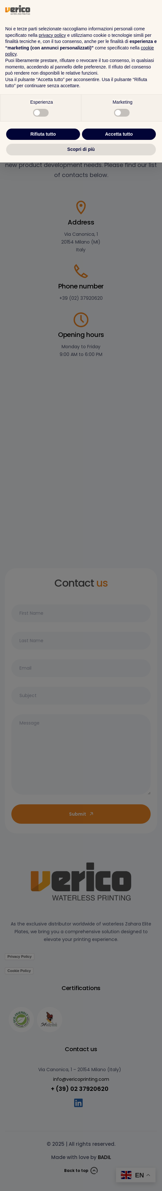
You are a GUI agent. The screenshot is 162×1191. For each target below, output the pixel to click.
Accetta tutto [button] (119, 1162)
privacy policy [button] (52, 1063)
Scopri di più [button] (81, 1177)
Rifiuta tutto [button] (43, 1162)
